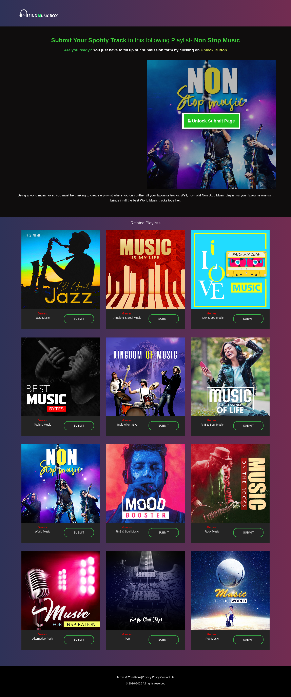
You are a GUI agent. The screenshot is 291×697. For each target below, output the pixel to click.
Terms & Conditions (129, 677)
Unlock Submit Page (211, 120)
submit (79, 318)
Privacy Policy (151, 677)
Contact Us (167, 677)
